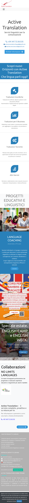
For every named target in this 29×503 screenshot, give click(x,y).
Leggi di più (23, 352)
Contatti (14, 268)
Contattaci (22, 427)
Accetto (19, 501)
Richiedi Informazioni (14, 52)
